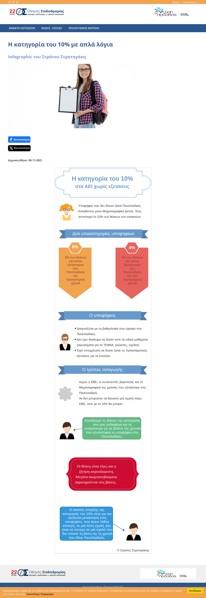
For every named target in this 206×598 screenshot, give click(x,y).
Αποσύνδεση (190, 2)
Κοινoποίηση (19, 140)
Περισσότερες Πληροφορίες (40, 594)
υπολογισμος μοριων (80, 28)
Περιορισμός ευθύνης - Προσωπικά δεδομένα (103, 586)
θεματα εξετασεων (22, 28)
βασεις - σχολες (50, 28)
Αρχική (176, 2)
